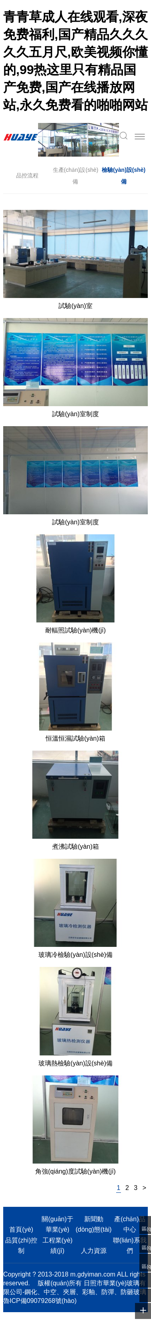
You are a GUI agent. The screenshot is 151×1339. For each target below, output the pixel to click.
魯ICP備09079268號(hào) (40, 1300)
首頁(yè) (21, 1229)
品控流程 (27, 175)
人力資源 (94, 1250)
